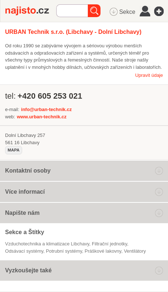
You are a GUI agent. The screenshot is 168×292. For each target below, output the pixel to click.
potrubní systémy (64, 251)
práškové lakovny (103, 251)
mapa (14, 150)
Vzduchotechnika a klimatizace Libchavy (47, 243)
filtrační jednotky (109, 243)
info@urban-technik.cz (46, 109)
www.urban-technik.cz (41, 116)
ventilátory (135, 251)
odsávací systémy (24, 251)
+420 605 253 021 (49, 95)
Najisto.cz (30, 10)
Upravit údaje (149, 75)
